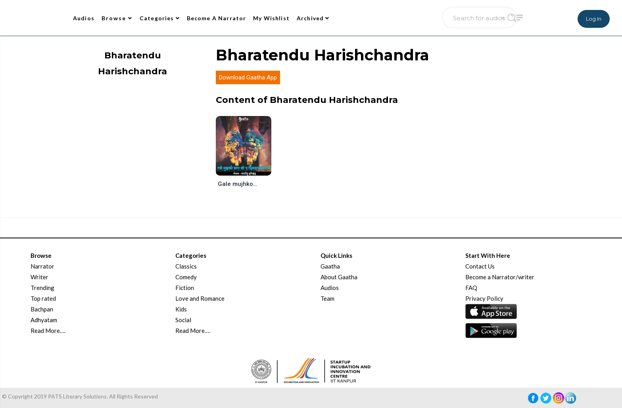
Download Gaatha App (248, 77)
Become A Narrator (216, 18)
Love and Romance (200, 298)
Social (183, 319)
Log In (593, 18)
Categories (160, 18)
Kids (181, 309)
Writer (39, 276)
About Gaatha (339, 276)
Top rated (43, 298)
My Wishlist (271, 18)
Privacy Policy (484, 298)
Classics (186, 266)
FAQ (471, 287)
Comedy (186, 276)
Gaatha (330, 266)
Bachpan (42, 309)
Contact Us (480, 266)
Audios (83, 18)
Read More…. (48, 330)
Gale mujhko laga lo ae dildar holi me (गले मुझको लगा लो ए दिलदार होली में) (237, 184)
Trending (42, 287)
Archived (313, 18)
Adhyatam (44, 319)
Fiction (184, 287)
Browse (117, 18)
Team (327, 298)
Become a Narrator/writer (499, 276)
